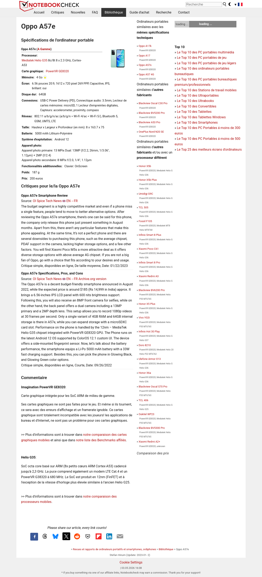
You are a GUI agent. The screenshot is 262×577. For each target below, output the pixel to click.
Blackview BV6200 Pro (152, 290)
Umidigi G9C (146, 193)
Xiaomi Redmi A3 (149, 276)
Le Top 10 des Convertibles (196, 106)
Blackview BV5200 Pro (152, 112)
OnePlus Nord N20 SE (151, 131)
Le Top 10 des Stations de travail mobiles (206, 90)
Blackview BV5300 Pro (152, 427)
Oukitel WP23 (146, 414)
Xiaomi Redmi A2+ (149, 441)
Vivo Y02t (144, 317)
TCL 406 (143, 400)
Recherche (163, 12)
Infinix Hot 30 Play (149, 331)
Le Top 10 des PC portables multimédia (205, 52)
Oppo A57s (145, 65)
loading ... (182, 24)
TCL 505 (143, 207)
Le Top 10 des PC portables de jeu (201, 58)
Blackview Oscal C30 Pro (153, 103)
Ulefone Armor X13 (150, 358)
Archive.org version (92, 279)
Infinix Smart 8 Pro (149, 262)
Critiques (57, 12)
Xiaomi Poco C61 (149, 248)
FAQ (95, 12)
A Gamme (43, 49)
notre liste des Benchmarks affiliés (101, 440)
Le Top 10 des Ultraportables (198, 95)
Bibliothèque (114, 12)
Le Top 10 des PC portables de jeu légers (206, 63)
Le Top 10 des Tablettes (194, 112)
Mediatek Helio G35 (34, 60)
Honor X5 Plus (147, 303)
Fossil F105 (145, 221)
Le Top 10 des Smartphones (197, 122)
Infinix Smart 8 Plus (150, 234)
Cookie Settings (131, 562)
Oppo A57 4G (146, 74)
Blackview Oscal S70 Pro (153, 386)
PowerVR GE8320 (57, 71)
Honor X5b (145, 166)
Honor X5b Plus (148, 179)
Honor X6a (145, 372)
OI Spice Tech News (47, 201)
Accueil (39, 12)
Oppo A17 (144, 55)
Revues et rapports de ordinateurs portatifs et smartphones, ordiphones (114, 549)
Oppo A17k (145, 45)
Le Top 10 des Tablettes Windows (201, 117)
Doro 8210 (145, 345)
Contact (184, 12)
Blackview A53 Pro (149, 122)
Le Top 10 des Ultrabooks (195, 101)
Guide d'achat (139, 12)
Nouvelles (78, 12)
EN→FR (72, 201)
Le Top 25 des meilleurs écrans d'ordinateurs (209, 149)
